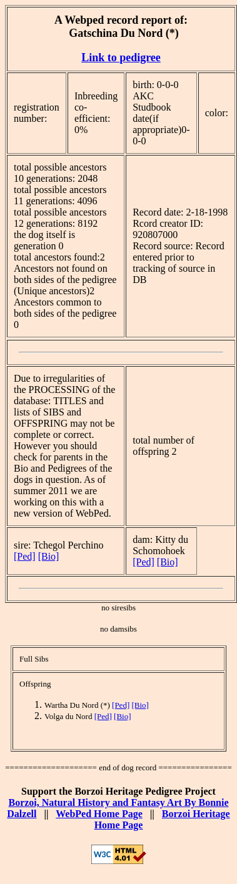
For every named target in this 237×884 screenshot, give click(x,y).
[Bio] (48, 556)
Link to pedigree (121, 57)
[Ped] (25, 556)
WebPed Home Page (99, 813)
